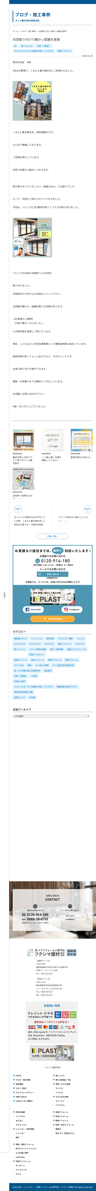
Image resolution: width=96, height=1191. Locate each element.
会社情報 (19, 1084)
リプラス (59, 1092)
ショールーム (36, 638)
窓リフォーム (26, 46)
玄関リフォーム (20, 660)
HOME (18, 1075)
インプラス (20, 1116)
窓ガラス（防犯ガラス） (65, 1133)
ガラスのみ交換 (61, 1096)
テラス (18, 1174)
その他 (34, 676)
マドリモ (59, 1088)
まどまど (19, 1120)
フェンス (80, 638)
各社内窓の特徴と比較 (23, 692)
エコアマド (49, 643)
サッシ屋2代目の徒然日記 (63, 665)
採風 (29, 665)
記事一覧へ (52, 536)
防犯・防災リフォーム (64, 1124)
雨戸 (17, 1137)
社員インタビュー (36, 654)
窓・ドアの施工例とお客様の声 (27, 670)
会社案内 (47, 670)
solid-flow (20, 1157)
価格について (19, 697)
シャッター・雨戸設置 (25, 1129)
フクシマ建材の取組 (37, 649)
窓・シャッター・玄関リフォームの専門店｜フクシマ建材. (46, 1187)
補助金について (20, 638)
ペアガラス (79, 643)
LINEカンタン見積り (24, 1101)
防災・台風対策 (56, 649)
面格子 (58, 1129)
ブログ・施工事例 (28, 31)
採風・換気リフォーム (25, 1144)
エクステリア (19, 643)
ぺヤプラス (60, 1105)
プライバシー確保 (65, 638)
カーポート (20, 1165)
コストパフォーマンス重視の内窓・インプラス (33, 51)
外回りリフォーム (23, 1161)
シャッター (20, 1133)
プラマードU (21, 1124)
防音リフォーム (37, 660)
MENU (4, 595)
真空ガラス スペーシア (76, 649)
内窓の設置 (20, 1112)
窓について (60, 1075)
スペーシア (59, 1101)
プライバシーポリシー (25, 1092)
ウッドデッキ (34, 643)
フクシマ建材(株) (53, 1067)
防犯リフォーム (71, 660)
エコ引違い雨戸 (22, 1152)
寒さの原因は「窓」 (63, 1079)
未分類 (32, 697)
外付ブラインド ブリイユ (26, 1148)
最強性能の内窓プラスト (67, 686)
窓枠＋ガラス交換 (62, 1084)
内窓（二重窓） (43, 46)
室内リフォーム (64, 643)
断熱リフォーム (64, 51)
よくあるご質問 (41, 665)
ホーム (15, 31)
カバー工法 (18, 665)
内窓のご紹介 (19, 681)
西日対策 (50, 638)
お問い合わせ (21, 1096)
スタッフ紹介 (21, 1088)
